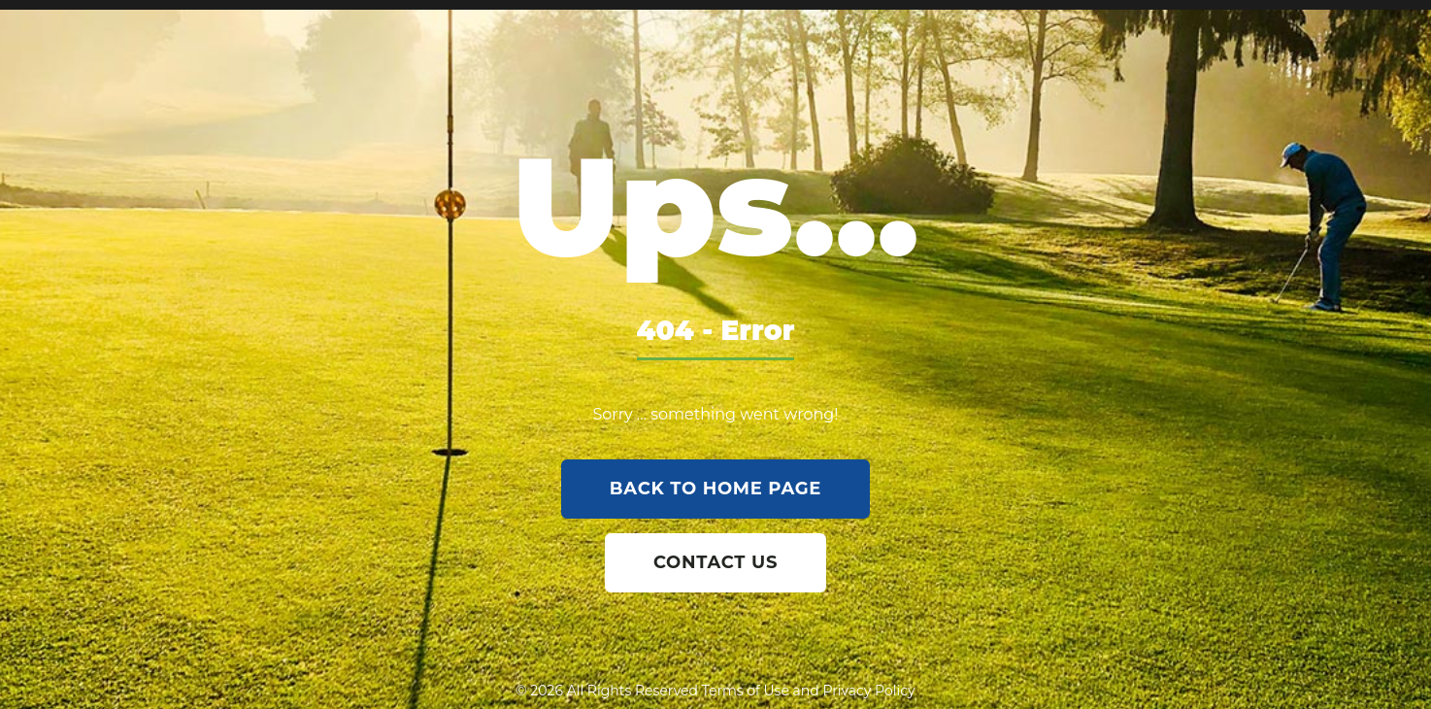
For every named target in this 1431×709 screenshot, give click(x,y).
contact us (715, 562)
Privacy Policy (868, 690)
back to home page (715, 488)
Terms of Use (745, 690)
